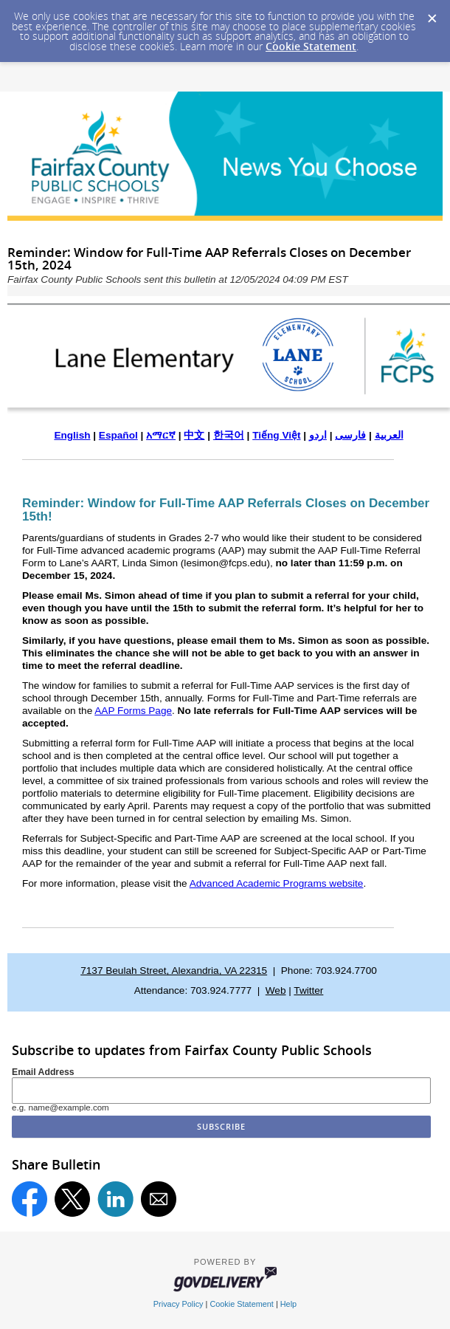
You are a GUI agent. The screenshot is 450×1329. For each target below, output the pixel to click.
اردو (318, 435)
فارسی (350, 435)
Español (118, 435)
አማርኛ (161, 435)
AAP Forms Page (133, 710)
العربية (389, 435)
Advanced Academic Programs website (277, 883)
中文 (194, 435)
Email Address (43, 1072)
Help (288, 1303)
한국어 (228, 435)
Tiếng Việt (276, 435)
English (72, 435)
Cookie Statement (311, 46)
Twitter (308, 990)
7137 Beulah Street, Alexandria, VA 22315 (173, 970)
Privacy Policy (178, 1303)
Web (276, 990)
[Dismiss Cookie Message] (431, 14)
